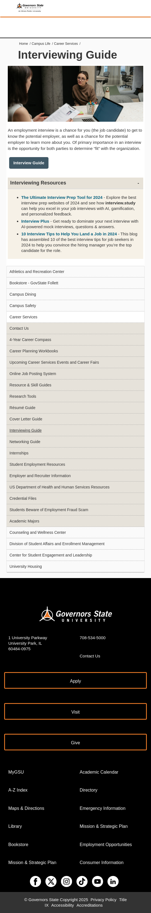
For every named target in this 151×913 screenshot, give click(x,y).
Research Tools (22, 396)
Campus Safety (22, 305)
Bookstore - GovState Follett (33, 283)
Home (23, 44)
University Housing (25, 566)
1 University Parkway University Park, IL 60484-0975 (27, 643)
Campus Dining (22, 294)
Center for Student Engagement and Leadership (50, 555)
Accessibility (62, 905)
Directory (89, 790)
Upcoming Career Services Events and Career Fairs (54, 362)
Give (75, 742)
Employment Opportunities (106, 844)
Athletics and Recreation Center (36, 271)
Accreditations (89, 905)
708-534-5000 (93, 637)
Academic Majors (24, 521)
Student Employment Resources (37, 464)
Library (15, 826)
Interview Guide (28, 162)
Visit (75, 712)
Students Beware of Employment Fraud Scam (48, 510)
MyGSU (16, 772)
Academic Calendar (99, 772)
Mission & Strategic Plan (32, 862)
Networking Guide (24, 441)
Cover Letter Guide (25, 419)
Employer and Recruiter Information (40, 476)
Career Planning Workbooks (33, 351)
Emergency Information (103, 808)
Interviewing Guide (25, 430)
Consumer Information (102, 862)
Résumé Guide (22, 407)
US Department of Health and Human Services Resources (59, 487)
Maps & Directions (26, 808)
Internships (18, 453)
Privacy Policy (103, 899)
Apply (75, 681)
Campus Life (41, 44)
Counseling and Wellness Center (37, 532)
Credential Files (22, 498)
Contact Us (19, 328)
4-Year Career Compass (30, 339)
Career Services (66, 44)
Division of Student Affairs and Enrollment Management (56, 544)
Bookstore (18, 844)
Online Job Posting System (32, 373)
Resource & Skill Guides (30, 385)
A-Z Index (17, 790)
